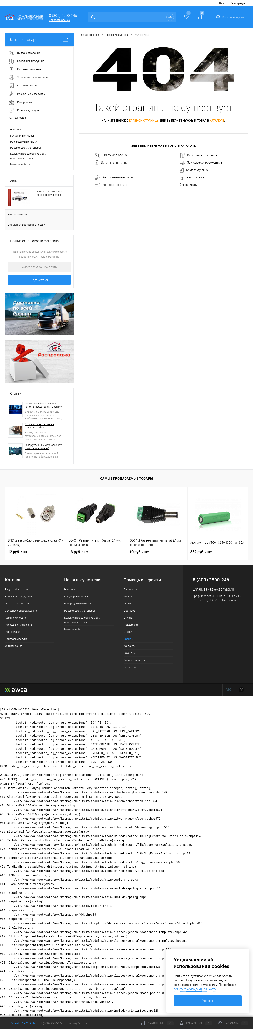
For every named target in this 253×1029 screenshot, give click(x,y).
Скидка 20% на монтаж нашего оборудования (49, 193)
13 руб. (78, 552)
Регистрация (238, 3)
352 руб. (201, 552)
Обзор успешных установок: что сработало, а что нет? (43, 447)
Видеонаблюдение (111, 155)
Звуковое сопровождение (201, 163)
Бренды (128, 638)
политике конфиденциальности (195, 989)
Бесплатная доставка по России (26, 224)
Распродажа (192, 177)
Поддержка (131, 624)
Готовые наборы (20, 164)
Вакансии (129, 653)
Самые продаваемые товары (126, 478)
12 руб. (17, 552)
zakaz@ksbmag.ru (219, 589)
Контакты (130, 645)
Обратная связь (20, 1023)
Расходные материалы (114, 177)
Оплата (128, 617)
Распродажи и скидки (23, 141)
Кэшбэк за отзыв (18, 214)
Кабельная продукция (198, 155)
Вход (222, 3)
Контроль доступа (111, 185)
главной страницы (144, 120)
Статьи (15, 393)
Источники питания (111, 162)
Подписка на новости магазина (34, 241)
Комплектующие (194, 170)
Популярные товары (22, 135)
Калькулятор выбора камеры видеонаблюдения (28, 156)
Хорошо (207, 1000)
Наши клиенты (133, 667)
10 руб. (139, 552)
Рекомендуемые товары (25, 147)
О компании (131, 589)
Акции (15, 181)
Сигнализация (189, 184)
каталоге (217, 120)
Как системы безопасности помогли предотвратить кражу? (43, 405)
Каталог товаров (39, 39)
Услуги (128, 596)
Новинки (15, 129)
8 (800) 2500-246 (63, 15)
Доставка (129, 610)
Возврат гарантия (134, 660)
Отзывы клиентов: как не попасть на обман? (39, 426)
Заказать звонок (59, 19)
